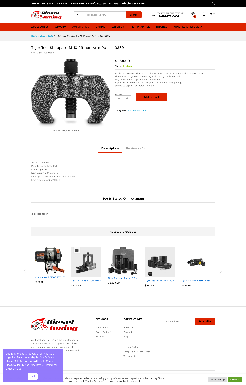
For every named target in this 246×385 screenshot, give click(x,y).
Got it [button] (33, 376)
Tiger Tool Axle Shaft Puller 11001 (198, 280)
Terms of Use (130, 356)
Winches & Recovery (188, 27)
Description (110, 148)
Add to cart (151, 97)
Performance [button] (140, 27)
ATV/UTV (60, 27)
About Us (128, 327)
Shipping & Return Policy (136, 351)
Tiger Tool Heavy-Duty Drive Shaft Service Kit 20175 (98, 280)
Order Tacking (103, 332)
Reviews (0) (135, 148)
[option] (49, 269)
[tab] (110, 150)
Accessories (40, 27)
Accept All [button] (235, 379)
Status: (119, 66)
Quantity (119, 94)
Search (133, 15)
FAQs (126, 336)
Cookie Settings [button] (217, 379)
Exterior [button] (118, 27)
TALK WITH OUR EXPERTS (170, 13)
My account (102, 327)
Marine (100, 27)
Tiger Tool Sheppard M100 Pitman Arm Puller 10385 (172, 280)
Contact (127, 332)
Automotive (80, 27)
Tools (143, 110)
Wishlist (100, 336)
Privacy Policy (130, 347)
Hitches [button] (161, 27)
